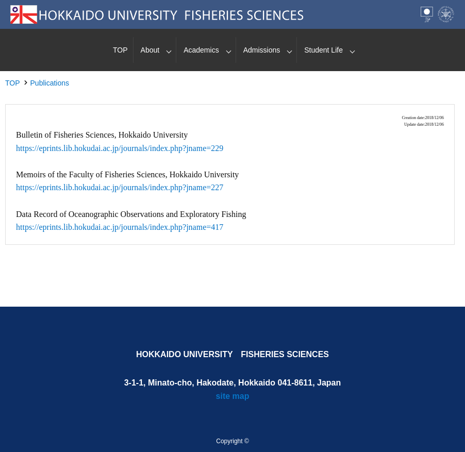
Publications (50, 83)
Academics (201, 50)
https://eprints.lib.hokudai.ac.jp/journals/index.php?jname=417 (119, 227)
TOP (120, 50)
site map (233, 396)
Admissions (261, 50)
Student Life (323, 50)
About (150, 50)
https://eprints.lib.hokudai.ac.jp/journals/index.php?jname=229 (119, 148)
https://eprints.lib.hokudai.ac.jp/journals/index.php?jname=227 (119, 187)
